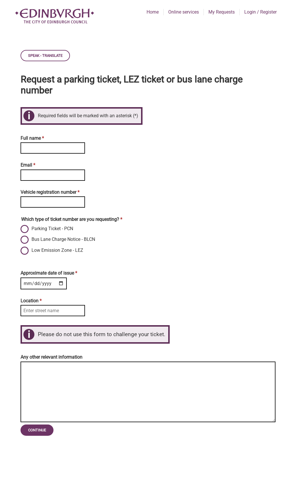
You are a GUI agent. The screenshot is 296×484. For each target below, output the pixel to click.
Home (153, 12)
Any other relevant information (51, 357)
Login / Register (260, 12)
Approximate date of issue (49, 273)
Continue (37, 430)
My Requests (221, 12)
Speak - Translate (45, 55)
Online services (183, 12)
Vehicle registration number (50, 192)
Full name (32, 138)
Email (28, 165)
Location (31, 301)
